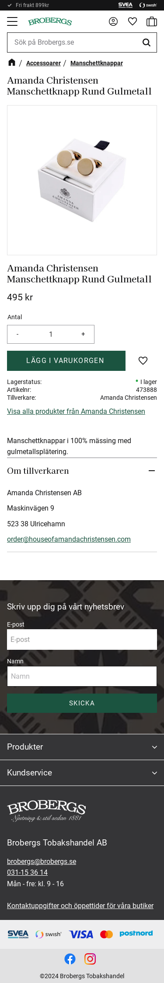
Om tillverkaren (38, 470)
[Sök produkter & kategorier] (82, 42)
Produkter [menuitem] (25, 747)
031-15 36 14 (27, 872)
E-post (15, 624)
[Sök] (148, 42)
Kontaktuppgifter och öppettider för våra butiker (80, 906)
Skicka (82, 703)
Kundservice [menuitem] (29, 773)
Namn (15, 661)
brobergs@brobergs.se (41, 861)
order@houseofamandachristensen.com (69, 539)
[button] (13, 21)
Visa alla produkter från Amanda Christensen (76, 411)
